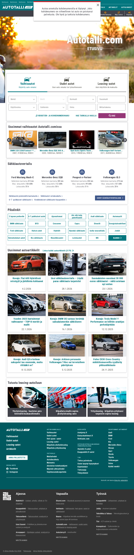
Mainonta (51, 463)
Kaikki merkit (114, 466)
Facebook (14, 468)
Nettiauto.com (83, 439)
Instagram (14, 472)
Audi (110, 432)
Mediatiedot (52, 456)
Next (125, 140)
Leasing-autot (13, 444)
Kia (109, 442)
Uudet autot (12, 440)
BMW (110, 435)
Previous (9, 140)
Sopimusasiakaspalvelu (56, 472)
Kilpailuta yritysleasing (56, 448)
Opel (110, 451)
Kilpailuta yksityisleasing (57, 445)
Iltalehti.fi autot (84, 449)
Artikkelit (11, 448)
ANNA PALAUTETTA (17, 457)
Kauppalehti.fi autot (86, 452)
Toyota (111, 457)
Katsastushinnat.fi (85, 435)
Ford (110, 439)
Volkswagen (113, 460)
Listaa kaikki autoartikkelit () (58, 250)
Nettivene (22, 2)
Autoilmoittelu (53, 459)
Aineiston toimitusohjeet (57, 466)
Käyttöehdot (83, 467)
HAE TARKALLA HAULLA (86, 115)
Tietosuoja (82, 470)
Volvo (110, 463)
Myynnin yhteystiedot (56, 469)
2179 (69, 250)
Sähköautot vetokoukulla (52, 196)
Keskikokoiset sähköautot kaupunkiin (50, 200)
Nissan (111, 448)
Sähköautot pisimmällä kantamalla (24, 196)
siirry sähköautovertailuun (110, 198)
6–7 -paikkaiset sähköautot (21, 200)
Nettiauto (5, 2)
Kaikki (117, 238)
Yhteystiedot (83, 473)
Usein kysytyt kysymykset (88, 463)
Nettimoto (13, 2)
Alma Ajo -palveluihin (121, 480)
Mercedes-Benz (114, 445)
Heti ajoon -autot (54, 439)
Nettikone (30, 2)
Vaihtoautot (12, 436)
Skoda (111, 454)
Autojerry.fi (82, 432)
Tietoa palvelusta (85, 460)
